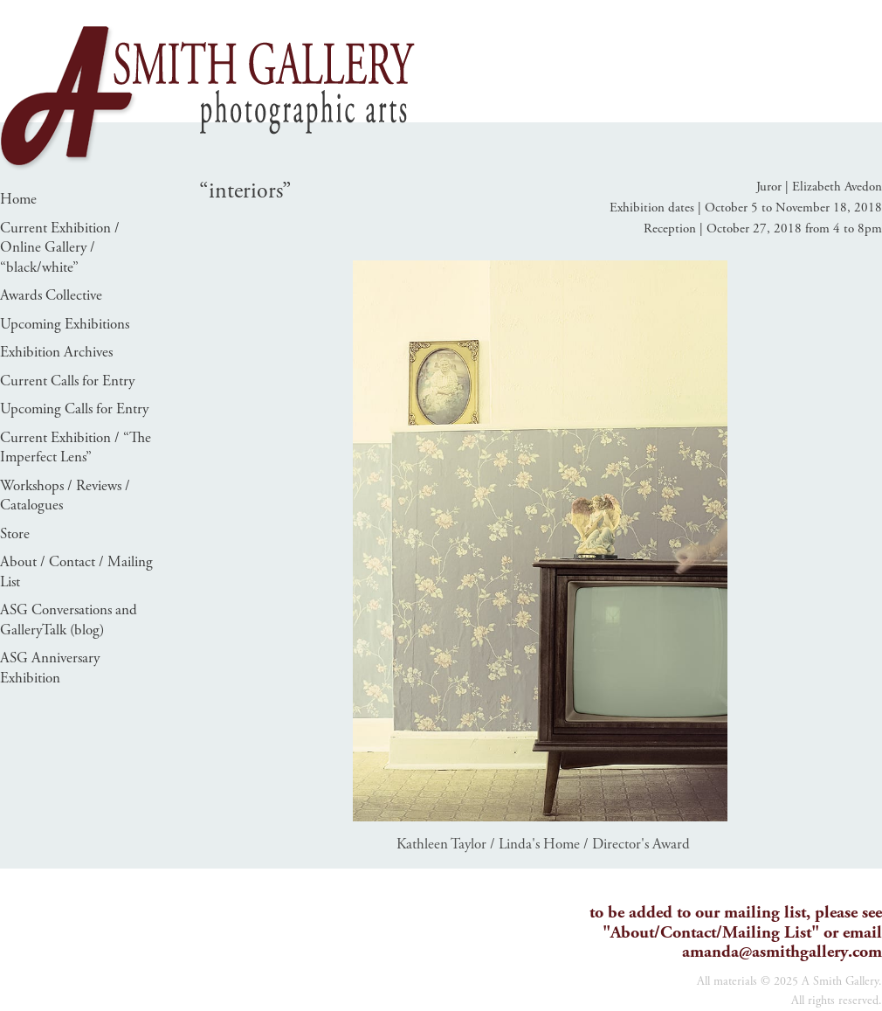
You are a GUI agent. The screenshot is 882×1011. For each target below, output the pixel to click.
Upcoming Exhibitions (64, 324)
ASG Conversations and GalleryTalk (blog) (68, 620)
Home (18, 199)
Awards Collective (51, 295)
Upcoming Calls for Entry (74, 409)
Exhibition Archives (56, 352)
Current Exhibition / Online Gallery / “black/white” (60, 247)
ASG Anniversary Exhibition (50, 668)
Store (15, 534)
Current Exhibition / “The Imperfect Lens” (75, 447)
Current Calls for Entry (67, 381)
